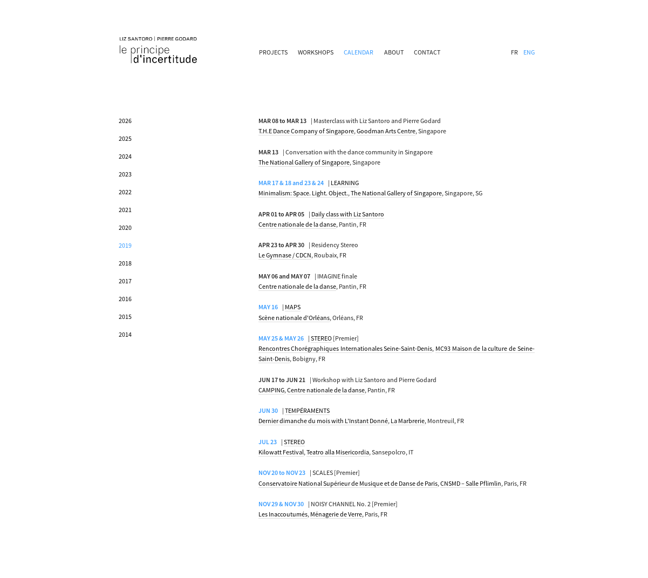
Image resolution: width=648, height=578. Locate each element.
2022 (125, 192)
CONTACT (427, 52)
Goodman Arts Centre (386, 131)
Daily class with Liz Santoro (347, 214)
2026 (125, 121)
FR (514, 52)
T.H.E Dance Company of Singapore (306, 131)
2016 (125, 299)
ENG (529, 52)
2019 (125, 245)
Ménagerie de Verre (336, 514)
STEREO (321, 338)
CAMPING (271, 390)
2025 (125, 138)
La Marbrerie (408, 421)
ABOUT (394, 52)
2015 (125, 316)
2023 (125, 174)
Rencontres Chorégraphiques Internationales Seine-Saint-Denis (345, 348)
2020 (125, 227)
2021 (125, 210)
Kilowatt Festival (281, 452)
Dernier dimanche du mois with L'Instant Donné (323, 421)
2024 (125, 156)
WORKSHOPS (315, 52)
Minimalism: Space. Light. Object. (303, 193)
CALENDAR (358, 52)
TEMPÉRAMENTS (307, 410)
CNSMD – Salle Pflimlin (470, 483)
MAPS (293, 307)
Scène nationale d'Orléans (294, 318)
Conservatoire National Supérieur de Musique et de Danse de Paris (348, 483)
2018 (125, 263)
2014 (125, 334)
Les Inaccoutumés (283, 514)
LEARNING (345, 183)
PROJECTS (273, 52)
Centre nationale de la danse (297, 224)
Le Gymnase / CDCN (284, 255)
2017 (125, 281)
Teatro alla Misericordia (337, 452)
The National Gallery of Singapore (304, 162)
